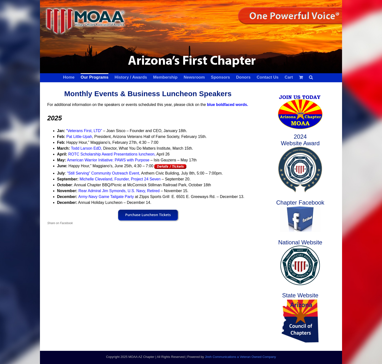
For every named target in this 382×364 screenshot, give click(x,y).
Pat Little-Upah (79, 137)
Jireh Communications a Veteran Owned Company (240, 357)
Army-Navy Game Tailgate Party (106, 197)
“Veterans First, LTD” (84, 131)
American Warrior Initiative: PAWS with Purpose (108, 160)
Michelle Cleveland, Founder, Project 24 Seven (120, 179)
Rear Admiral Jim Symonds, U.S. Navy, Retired (119, 191)
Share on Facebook (60, 223)
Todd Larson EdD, (86, 148)
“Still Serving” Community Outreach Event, (103, 173)
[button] (311, 77)
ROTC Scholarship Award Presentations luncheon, (111, 154)
